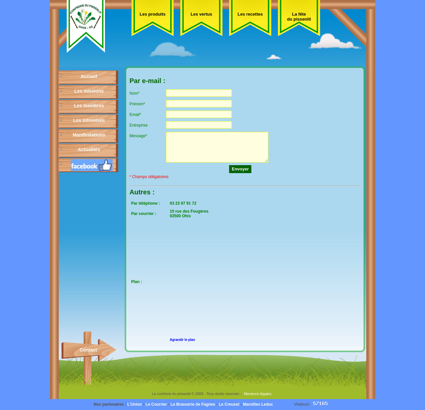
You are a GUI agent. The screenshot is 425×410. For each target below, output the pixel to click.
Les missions (89, 91)
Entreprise (138, 125)
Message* (138, 136)
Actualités (89, 149)
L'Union (134, 404)
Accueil (89, 76)
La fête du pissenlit (299, 17)
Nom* (134, 93)
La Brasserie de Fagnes (192, 404)
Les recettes (250, 14)
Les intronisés (89, 120)
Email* (135, 114)
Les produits (152, 14)
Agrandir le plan (182, 340)
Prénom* (137, 104)
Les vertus (201, 14)
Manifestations (89, 135)
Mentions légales (258, 394)
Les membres (89, 105)
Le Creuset (229, 404)
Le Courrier (156, 404)
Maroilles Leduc (258, 404)
